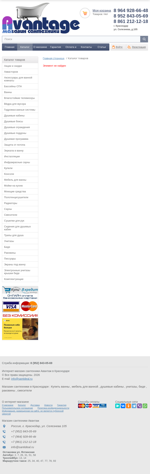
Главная (9, 47)
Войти (119, 47)
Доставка (35, 405)
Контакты (86, 47)
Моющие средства (15, 191)
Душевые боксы (13, 121)
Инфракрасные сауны (17, 162)
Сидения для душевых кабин (17, 228)
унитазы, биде (135, 386)
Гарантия (55, 47)
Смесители (10, 214)
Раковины (10, 252)
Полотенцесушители (16, 197)
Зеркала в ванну (13, 150)
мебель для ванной (85, 386)
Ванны (8, 92)
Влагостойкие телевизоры (19, 98)
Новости (48, 405)
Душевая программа (16, 138)
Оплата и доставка (70, 48)
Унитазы (9, 241)
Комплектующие (13, 279)
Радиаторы (10, 203)
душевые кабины (112, 386)
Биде (7, 246)
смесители (24, 390)
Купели (8, 168)
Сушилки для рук (14, 220)
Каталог (24, 47)
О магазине (40, 47)
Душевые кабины (14, 115)
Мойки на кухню (13, 185)
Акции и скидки (13, 65)
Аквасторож (11, 71)
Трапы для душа (13, 235)
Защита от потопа (14, 144)
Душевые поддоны (15, 133)
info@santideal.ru (21, 378)
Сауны (8, 209)
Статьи (102, 47)
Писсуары (10, 258)
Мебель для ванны (15, 179)
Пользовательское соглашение (17, 408)
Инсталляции (12, 156)
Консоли (9, 173)
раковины (8, 390)
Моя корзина (102, 10)
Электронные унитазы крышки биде (17, 272)
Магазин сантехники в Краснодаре (25, 386)
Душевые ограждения (17, 127)
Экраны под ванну (15, 264)
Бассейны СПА (13, 86)
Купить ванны (60, 386)
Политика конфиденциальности (53, 408)
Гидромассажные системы (19, 109)
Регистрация (139, 47)
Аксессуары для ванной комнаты (18, 79)
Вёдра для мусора (15, 103)
